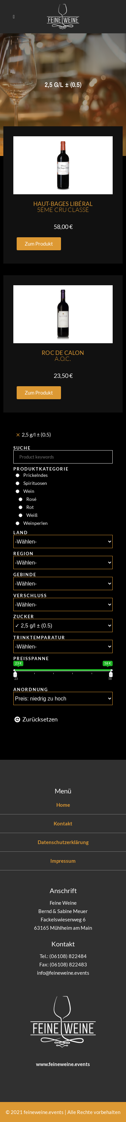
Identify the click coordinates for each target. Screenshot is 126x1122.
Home (63, 805)
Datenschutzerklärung (63, 842)
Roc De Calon (63, 355)
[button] (39, 243)
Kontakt (63, 823)
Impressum (63, 861)
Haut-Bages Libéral (63, 206)
